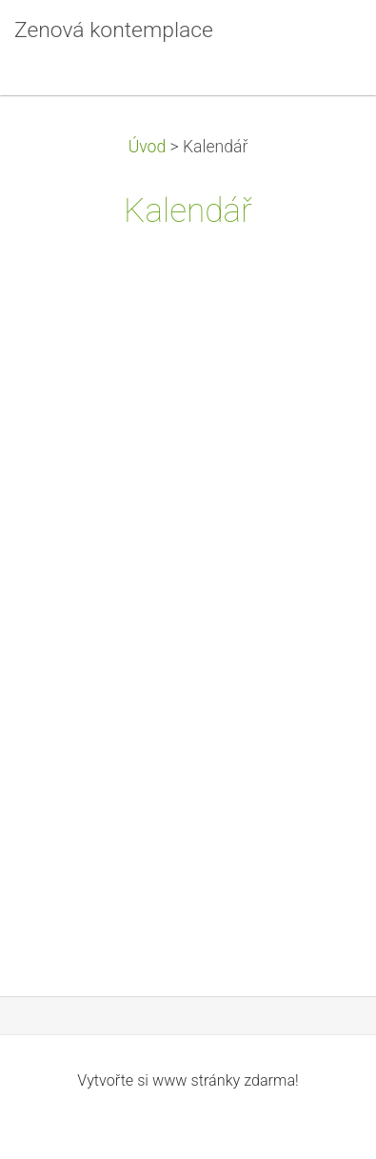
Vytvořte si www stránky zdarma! (188, 1080)
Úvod (148, 146)
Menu (323, 42)
